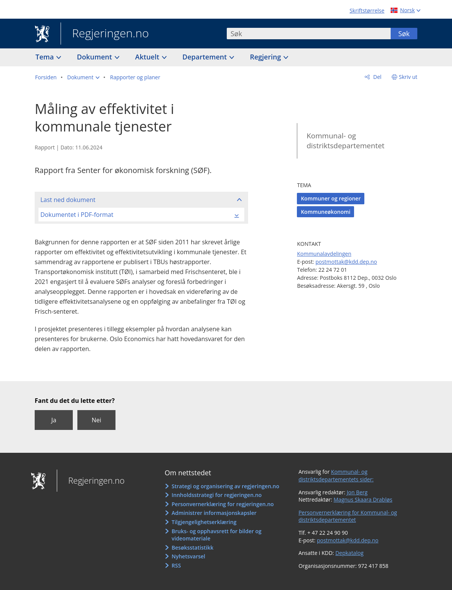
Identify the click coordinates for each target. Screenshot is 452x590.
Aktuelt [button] (148, 56)
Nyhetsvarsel (188, 556)
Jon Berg (357, 492)
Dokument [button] (95, 56)
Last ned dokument (67, 200)
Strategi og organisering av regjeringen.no (225, 486)
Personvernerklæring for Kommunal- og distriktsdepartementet (347, 516)
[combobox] (309, 33)
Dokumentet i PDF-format (76, 214)
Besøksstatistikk (192, 547)
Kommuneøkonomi (325, 211)
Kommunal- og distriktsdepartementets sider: (335, 475)
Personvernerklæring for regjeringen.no (223, 504)
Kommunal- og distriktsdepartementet (345, 141)
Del (376, 76)
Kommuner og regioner (331, 198)
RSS (176, 565)
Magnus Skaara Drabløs (362, 499)
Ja (53, 420)
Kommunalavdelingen (324, 253)
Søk (404, 33)
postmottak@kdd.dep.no (346, 261)
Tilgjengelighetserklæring (204, 522)
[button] (83, 77)
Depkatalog (349, 552)
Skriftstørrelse (366, 10)
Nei (96, 420)
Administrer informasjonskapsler (214, 512)
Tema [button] (45, 56)
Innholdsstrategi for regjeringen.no (216, 495)
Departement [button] (206, 56)
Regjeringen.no (105, 34)
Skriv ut (408, 76)
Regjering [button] (266, 56)
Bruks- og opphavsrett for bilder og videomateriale (216, 534)
